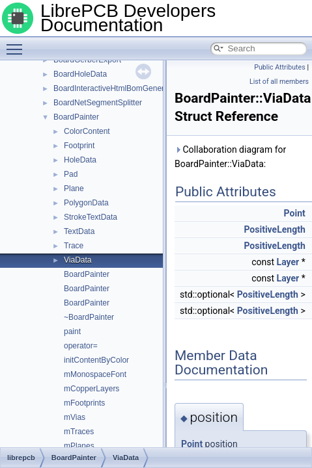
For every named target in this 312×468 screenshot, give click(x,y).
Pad (71, 174)
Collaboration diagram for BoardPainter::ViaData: (230, 156)
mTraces (79, 431)
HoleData (80, 159)
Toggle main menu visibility (18, 43)
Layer (288, 262)
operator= (81, 345)
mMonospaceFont (95, 374)
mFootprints (84, 403)
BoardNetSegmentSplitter (97, 102)
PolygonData (86, 202)
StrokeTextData (90, 217)
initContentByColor (96, 360)
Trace (73, 245)
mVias (74, 417)
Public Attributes (279, 67)
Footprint (79, 145)
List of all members (279, 81)
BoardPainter (76, 117)
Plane (74, 188)
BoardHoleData (80, 74)
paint (72, 331)
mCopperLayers (91, 388)
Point (294, 213)
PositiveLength (274, 229)
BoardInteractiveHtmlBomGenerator (115, 88)
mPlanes (79, 445)
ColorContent (87, 131)
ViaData (77, 260)
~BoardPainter (89, 317)
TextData (79, 231)
